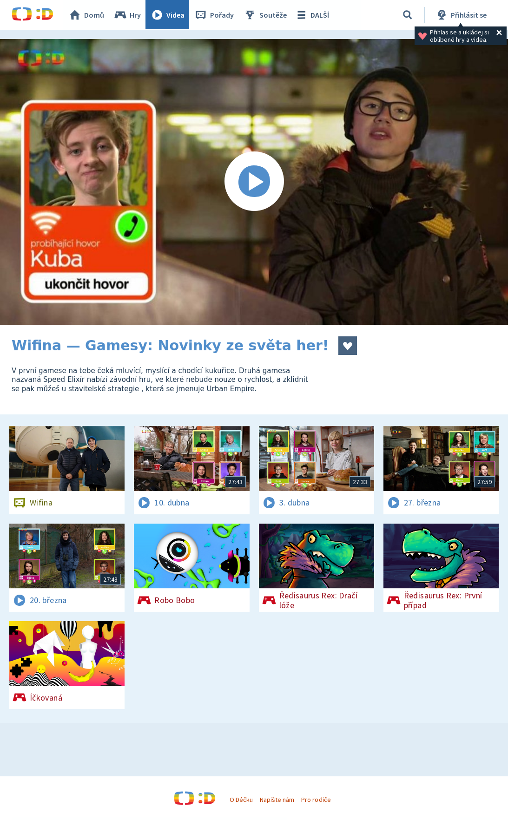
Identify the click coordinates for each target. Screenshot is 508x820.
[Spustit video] (254, 182)
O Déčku (241, 799)
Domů (86, 15)
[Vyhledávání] (407, 15)
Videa (168, 15)
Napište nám (277, 799)
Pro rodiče (315, 799)
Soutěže (265, 15)
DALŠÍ (312, 15)
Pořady (214, 15)
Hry (127, 15)
